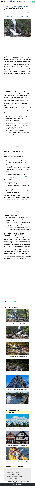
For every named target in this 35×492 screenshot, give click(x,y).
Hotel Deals (7, 16)
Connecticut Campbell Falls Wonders (12, 472)
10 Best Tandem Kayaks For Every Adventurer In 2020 (17, 461)
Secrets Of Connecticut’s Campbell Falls (17, 340)
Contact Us (28, 481)
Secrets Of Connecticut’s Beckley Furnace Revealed (17, 389)
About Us (6, 481)
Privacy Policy (17, 481)
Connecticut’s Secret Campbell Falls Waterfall (14, 476)
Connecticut (27, 16)
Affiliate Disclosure (23, 481)
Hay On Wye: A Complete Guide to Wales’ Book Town (17, 445)
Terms (13, 481)
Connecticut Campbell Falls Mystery (12, 470)
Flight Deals (13, 16)
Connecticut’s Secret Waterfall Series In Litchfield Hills (17, 373)
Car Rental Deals (20, 16)
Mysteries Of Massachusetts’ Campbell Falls (17, 323)
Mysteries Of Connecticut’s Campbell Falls (13, 478)
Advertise (14, 482)
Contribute (10, 481)
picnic (26, 176)
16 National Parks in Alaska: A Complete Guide (17, 428)
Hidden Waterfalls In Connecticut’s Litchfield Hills (17, 356)
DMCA (18, 482)
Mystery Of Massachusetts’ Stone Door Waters (17, 405)
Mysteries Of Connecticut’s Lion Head (13, 474)
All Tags (21, 482)
